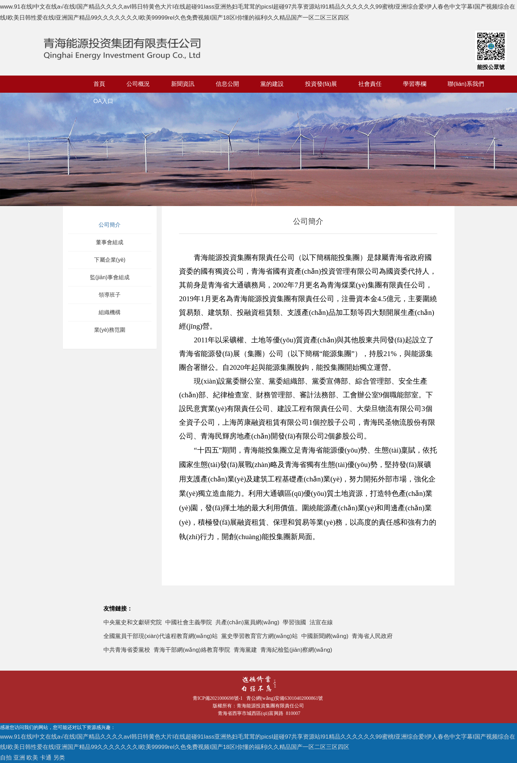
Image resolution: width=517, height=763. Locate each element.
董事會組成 (109, 242)
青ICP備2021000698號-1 (219, 698)
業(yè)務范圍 (110, 330)
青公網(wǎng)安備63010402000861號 (285, 698)
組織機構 (110, 312)
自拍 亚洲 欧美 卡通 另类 (32, 757)
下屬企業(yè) (110, 260)
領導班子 (110, 295)
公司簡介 (110, 225)
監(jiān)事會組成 (110, 277)
